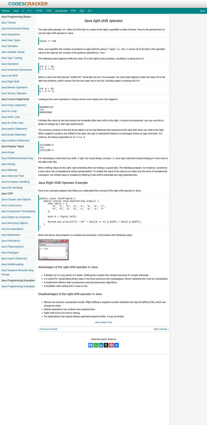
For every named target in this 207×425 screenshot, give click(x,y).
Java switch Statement (14, 128)
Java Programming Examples (18, 286)
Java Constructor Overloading (18, 211)
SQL (82, 10)
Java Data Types (10, 40)
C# (89, 10)
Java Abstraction (10, 234)
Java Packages (10, 252)
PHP (73, 10)
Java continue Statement (15, 140)
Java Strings (8, 164)
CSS (49, 10)
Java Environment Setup (15, 28)
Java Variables (9, 46)
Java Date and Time (12, 175)
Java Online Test (103, 335)
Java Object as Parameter (16, 217)
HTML (39, 10)
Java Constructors (11, 205)
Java (16, 10)
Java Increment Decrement (16, 69)
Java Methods (9, 170)
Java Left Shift (9, 75)
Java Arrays (8, 152)
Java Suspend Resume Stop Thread (17, 272)
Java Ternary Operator (14, 93)
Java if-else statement (13, 105)
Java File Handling (11, 187)
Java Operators (10, 63)
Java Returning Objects (14, 223)
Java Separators (10, 34)
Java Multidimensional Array (17, 158)
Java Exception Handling (15, 181)
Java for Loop (9, 111)
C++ (29, 10)
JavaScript (61, 10)
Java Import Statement (14, 258)
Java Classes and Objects (16, 199)
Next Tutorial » (161, 342)
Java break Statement (13, 134)
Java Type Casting (11, 58)
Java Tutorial (8, 22)
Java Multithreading (12, 264)
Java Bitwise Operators (14, 87)
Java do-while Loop (12, 122)
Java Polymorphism (12, 246)
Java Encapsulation (12, 229)
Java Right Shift (10, 81)
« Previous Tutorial (47, 342)
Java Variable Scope (13, 52)
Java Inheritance (10, 240)
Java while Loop (10, 116)
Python (6, 10)
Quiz (202, 10)
